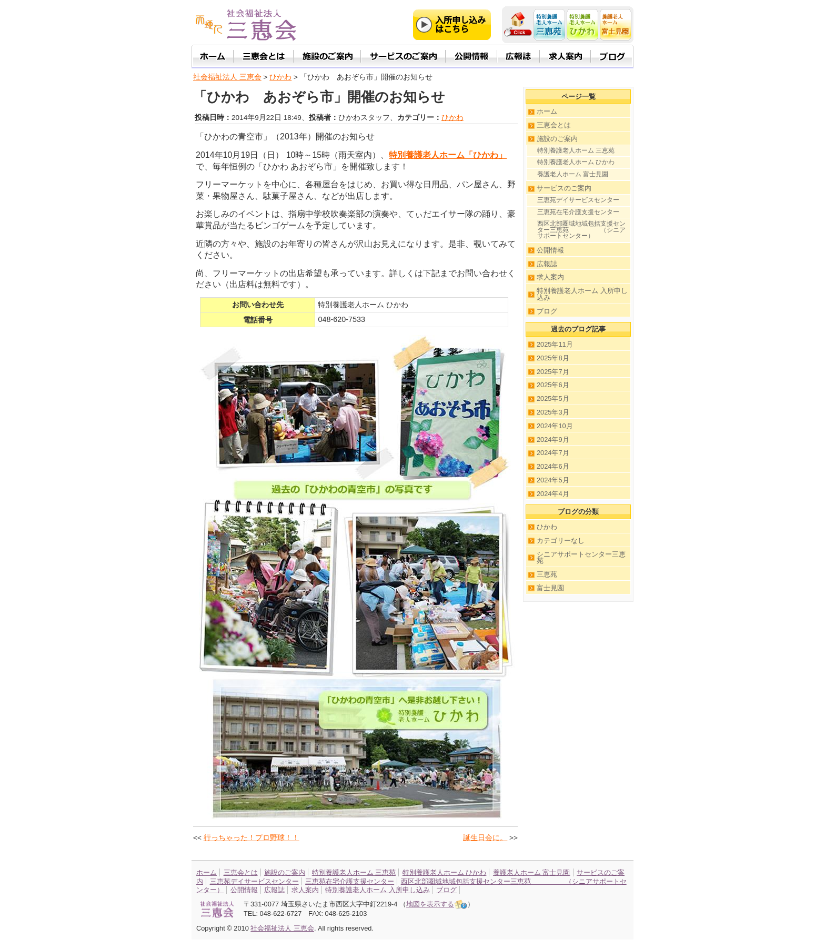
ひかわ (452, 118)
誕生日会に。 (485, 838)
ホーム (547, 111)
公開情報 (550, 250)
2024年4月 (553, 494)
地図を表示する (436, 904)
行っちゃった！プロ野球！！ (251, 838)
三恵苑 (547, 574)
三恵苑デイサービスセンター (578, 200)
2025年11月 (555, 344)
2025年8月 (553, 358)
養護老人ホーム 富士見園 (572, 174)
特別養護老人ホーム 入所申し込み (582, 294)
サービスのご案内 (564, 188)
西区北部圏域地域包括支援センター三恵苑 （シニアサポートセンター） (581, 229)
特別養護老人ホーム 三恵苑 (576, 150)
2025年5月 (553, 398)
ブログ (547, 311)
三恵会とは (554, 125)
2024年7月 (553, 453)
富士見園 (550, 588)
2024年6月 (553, 466)
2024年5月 (553, 480)
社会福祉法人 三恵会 (227, 77)
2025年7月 (553, 372)
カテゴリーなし (561, 540)
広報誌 (547, 264)
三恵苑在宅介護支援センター (578, 212)
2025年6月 (553, 385)
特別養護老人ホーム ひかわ (576, 162)
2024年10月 (555, 426)
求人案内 (550, 277)
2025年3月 (553, 412)
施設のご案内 (557, 139)
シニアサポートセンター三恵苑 (581, 557)
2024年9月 (553, 439)
